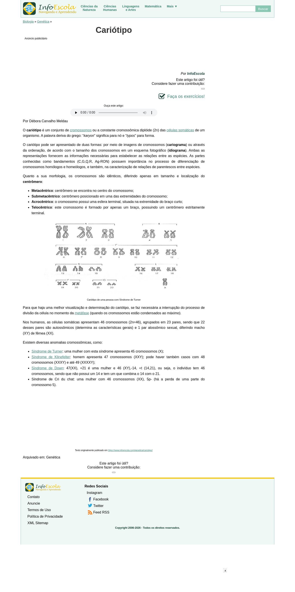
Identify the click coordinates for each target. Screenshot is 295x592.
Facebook (101, 499)
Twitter (98, 506)
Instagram (94, 493)
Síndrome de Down (47, 368)
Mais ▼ (172, 6)
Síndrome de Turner (47, 351)
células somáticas (180, 130)
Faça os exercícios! (186, 96)
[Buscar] (238, 9)
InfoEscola (196, 73)
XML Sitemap (37, 523)
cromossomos (81, 130)
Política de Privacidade (45, 516)
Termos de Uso (39, 510)
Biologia (28, 21)
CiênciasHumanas (110, 8)
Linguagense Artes (130, 8)
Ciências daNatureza (89, 8)
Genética (43, 21)
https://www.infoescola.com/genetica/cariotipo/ (130, 450)
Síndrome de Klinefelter (51, 357)
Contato (33, 497)
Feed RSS (101, 512)
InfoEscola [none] (43, 487)
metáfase (82, 313)
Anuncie (33, 503)
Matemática (153, 6)
